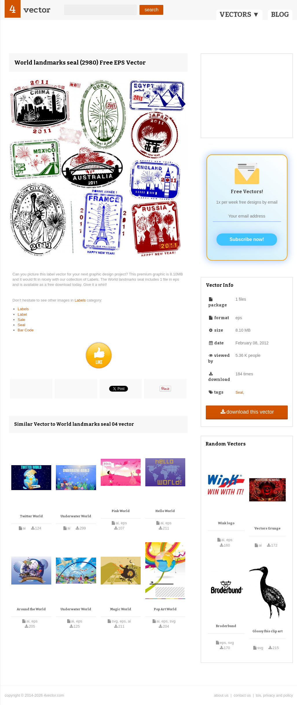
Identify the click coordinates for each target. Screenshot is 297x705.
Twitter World (31, 516)
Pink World (121, 511)
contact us (242, 695)
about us (221, 695)
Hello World (165, 511)
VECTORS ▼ (239, 14)
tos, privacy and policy (274, 695)
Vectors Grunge (267, 528)
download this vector (247, 412)
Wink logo (226, 523)
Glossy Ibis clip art (267, 631)
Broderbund (226, 626)
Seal (21, 325)
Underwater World (75, 516)
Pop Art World (165, 609)
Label (22, 314)
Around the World (31, 609)
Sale (21, 319)
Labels (81, 300)
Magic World (120, 609)
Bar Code (26, 330)
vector (36, 10)
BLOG (280, 14)
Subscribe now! (247, 239)
